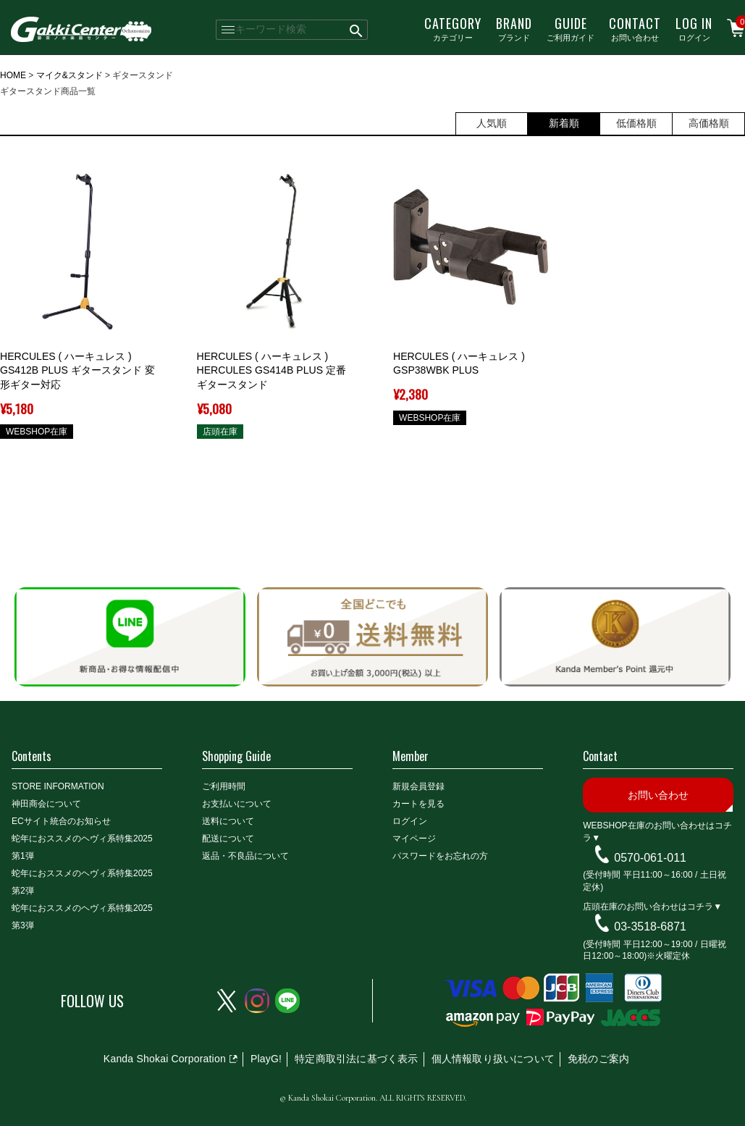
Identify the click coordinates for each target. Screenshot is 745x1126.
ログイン (693, 28)
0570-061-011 (650, 857)
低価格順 (636, 123)
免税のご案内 (598, 1058)
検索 (357, 30)
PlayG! (266, 1058)
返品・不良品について (245, 856)
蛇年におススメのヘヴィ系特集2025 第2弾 (82, 882)
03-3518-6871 (650, 926)
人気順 (491, 123)
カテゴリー (452, 28)
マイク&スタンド (69, 75)
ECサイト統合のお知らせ (61, 821)
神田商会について (46, 804)
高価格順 (709, 123)
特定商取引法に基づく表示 (356, 1058)
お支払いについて (237, 804)
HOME (13, 75)
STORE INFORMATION (58, 786)
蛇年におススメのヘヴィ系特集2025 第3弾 (82, 916)
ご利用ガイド (570, 28)
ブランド (514, 28)
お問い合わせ (635, 28)
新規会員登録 (418, 786)
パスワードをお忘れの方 (440, 856)
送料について (228, 821)
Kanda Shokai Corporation (165, 1058)
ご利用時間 (223, 786)
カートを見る (418, 804)
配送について (228, 838)
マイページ (414, 838)
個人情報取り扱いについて (493, 1058)
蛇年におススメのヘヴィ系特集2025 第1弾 (82, 847)
